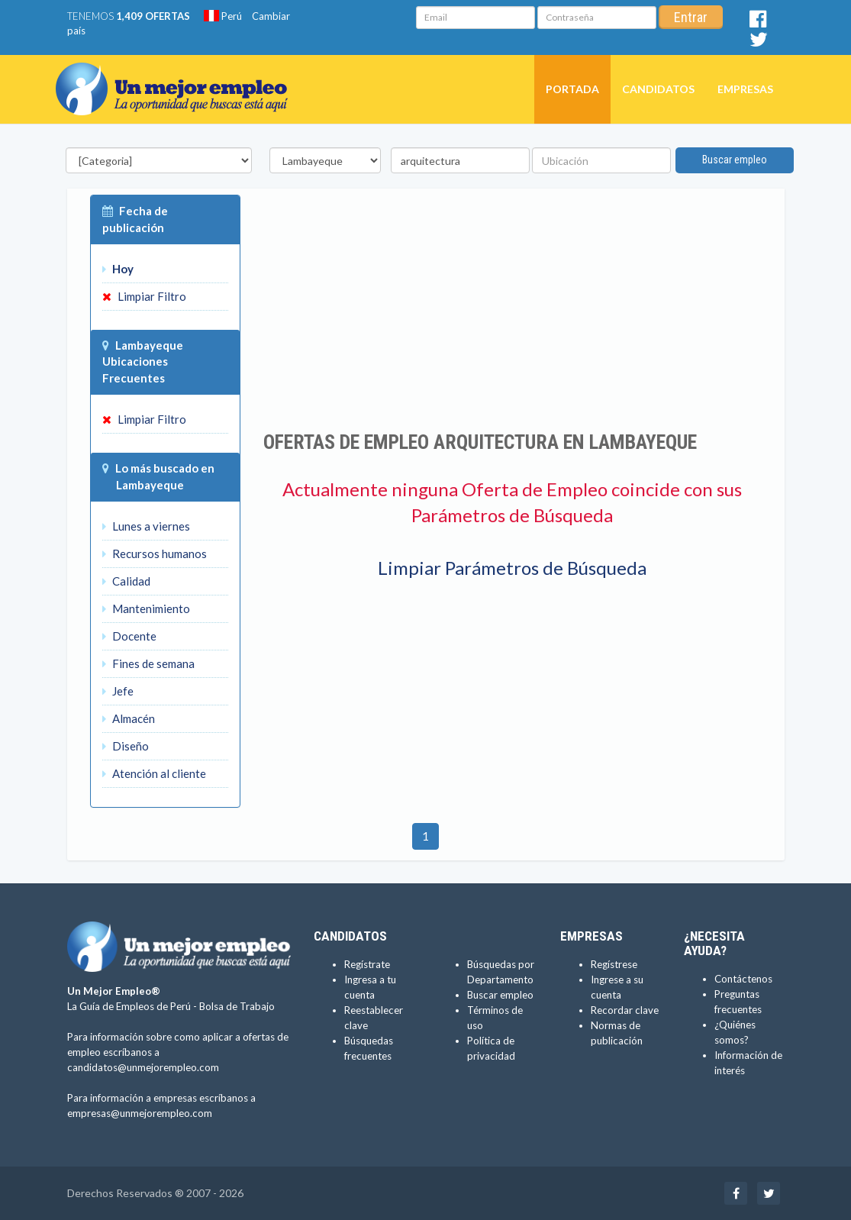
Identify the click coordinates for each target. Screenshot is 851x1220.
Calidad (126, 581)
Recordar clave (625, 1010)
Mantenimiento (146, 608)
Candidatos (658, 88)
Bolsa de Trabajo (237, 1006)
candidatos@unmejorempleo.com (143, 1067)
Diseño (125, 746)
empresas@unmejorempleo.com (139, 1113)
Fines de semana (148, 663)
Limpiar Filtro (144, 296)
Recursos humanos (154, 553)
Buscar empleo (734, 159)
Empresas (745, 88)
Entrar (691, 17)
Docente (129, 636)
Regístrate (367, 964)
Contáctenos (743, 979)
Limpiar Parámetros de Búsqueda (512, 568)
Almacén (128, 718)
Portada (572, 88)
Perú (223, 16)
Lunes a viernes (146, 526)
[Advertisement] (512, 309)
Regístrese (614, 964)
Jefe (118, 691)
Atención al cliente (154, 773)
